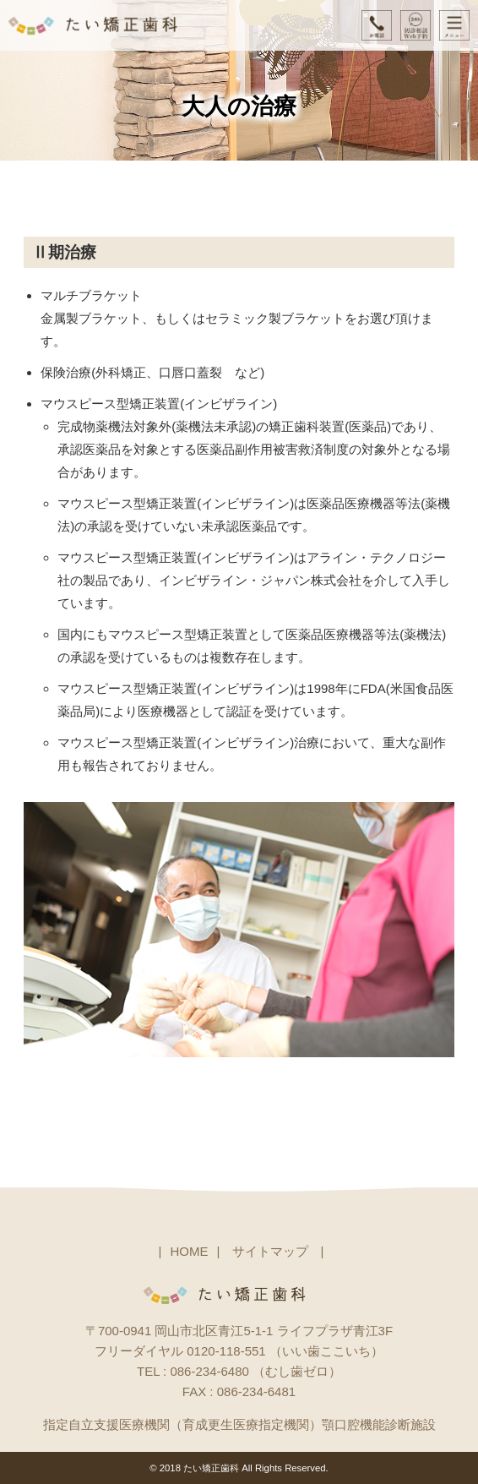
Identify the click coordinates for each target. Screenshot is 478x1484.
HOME (189, 1251)
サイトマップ (270, 1251)
